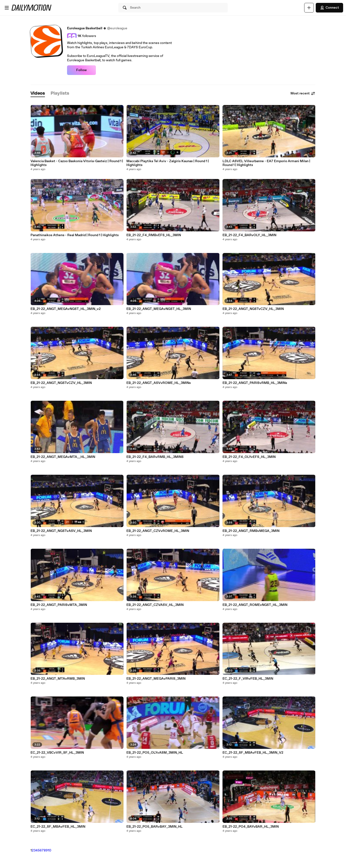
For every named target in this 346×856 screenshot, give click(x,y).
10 (49, 850)
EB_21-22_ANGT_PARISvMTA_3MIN (59, 605)
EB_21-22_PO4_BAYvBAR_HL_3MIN (250, 827)
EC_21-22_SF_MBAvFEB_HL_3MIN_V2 (252, 753)
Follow (81, 70)
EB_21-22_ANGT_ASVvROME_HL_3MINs (158, 383)
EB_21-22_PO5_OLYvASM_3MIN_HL (154, 753)
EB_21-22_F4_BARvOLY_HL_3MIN (249, 235)
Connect (329, 7)
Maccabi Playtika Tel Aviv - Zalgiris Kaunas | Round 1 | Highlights (167, 163)
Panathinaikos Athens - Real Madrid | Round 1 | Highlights (75, 235)
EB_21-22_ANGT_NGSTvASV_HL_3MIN (61, 531)
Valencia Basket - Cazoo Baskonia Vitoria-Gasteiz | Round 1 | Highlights (77, 163)
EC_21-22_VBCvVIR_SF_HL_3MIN (57, 753)
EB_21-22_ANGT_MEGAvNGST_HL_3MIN (158, 309)
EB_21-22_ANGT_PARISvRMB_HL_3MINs (254, 383)
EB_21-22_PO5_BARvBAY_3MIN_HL (154, 827)
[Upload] (309, 7)
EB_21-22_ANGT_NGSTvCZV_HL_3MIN (61, 383)
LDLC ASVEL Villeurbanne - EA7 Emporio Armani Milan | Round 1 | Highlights (266, 163)
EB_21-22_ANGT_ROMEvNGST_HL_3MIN (254, 605)
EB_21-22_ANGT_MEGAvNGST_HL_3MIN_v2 (66, 309)
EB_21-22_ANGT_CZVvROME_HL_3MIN (157, 531)
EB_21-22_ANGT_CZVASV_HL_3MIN (155, 605)
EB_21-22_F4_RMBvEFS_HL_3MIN (153, 235)
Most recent (302, 93)
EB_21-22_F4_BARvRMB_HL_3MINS (155, 457)
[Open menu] (7, 7)
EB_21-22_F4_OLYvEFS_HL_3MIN (249, 457)
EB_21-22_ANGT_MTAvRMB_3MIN (58, 679)
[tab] (38, 94)
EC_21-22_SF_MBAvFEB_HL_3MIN (58, 827)
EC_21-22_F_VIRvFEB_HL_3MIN (247, 679)
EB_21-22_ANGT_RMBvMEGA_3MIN (250, 531)
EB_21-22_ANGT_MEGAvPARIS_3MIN (155, 679)
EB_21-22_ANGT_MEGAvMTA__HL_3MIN (63, 457)
